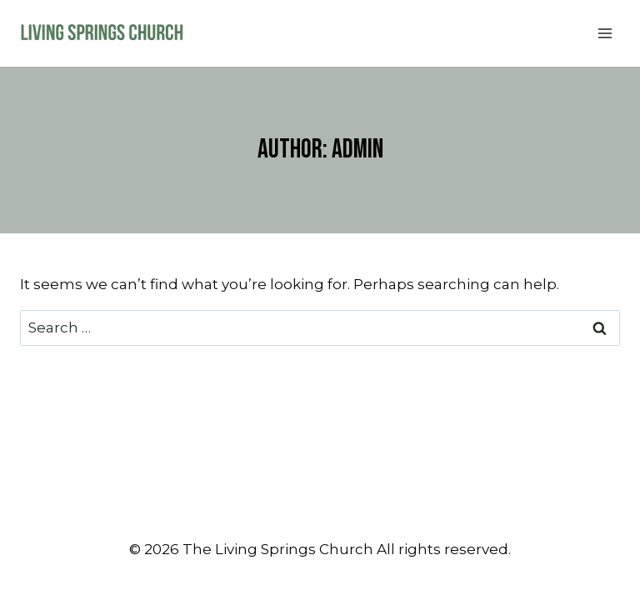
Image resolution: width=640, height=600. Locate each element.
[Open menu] (604, 33)
